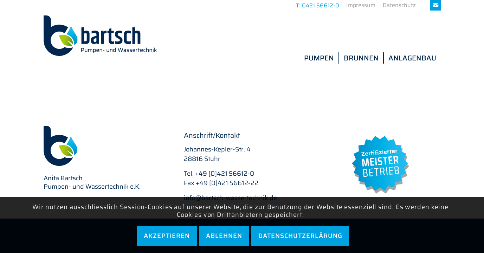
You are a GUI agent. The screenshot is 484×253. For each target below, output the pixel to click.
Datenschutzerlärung (300, 236)
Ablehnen (224, 236)
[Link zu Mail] (435, 5)
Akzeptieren (167, 236)
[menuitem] (361, 5)
